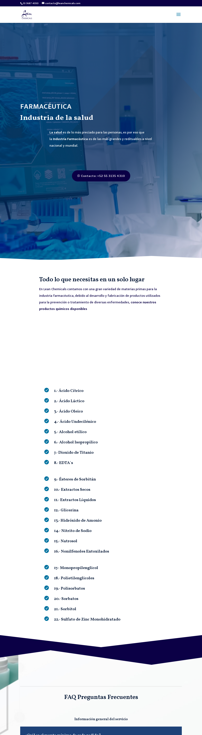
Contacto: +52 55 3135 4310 (97, 176)
